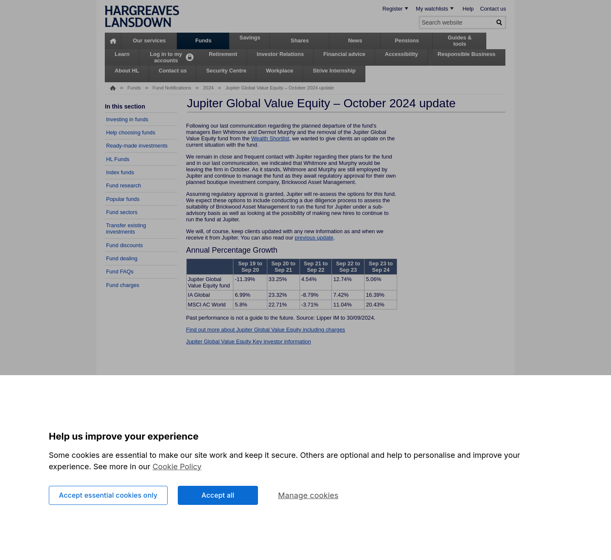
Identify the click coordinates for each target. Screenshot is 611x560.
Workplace (279, 70)
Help (468, 9)
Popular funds (123, 199)
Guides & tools (459, 40)
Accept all (218, 495)
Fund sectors (121, 212)
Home (113, 41)
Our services (149, 40)
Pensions (407, 40)
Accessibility (401, 54)
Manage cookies (308, 495)
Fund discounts (124, 245)
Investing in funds (127, 119)
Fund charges (122, 285)
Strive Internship (334, 70)
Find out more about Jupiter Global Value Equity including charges (265, 329)
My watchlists (432, 9)
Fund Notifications (172, 87)
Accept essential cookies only (108, 495)
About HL (127, 70)
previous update (314, 237)
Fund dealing (121, 258)
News (355, 40)
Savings (249, 37)
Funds (203, 40)
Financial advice (344, 54)
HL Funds (117, 159)
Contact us (493, 9)
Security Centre (226, 70)
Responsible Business (466, 54)
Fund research (123, 185)
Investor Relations (280, 54)
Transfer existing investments (126, 228)
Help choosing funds (130, 132)
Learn (122, 54)
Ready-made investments (137, 145)
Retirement (223, 54)
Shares (300, 40)
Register (392, 9)
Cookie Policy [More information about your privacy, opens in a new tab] (177, 466)
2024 (208, 87)
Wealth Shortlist (270, 138)
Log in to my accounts (166, 57)
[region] (305, 467)
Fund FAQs (120, 271)
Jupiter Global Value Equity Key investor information (248, 341)
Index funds (120, 172)
